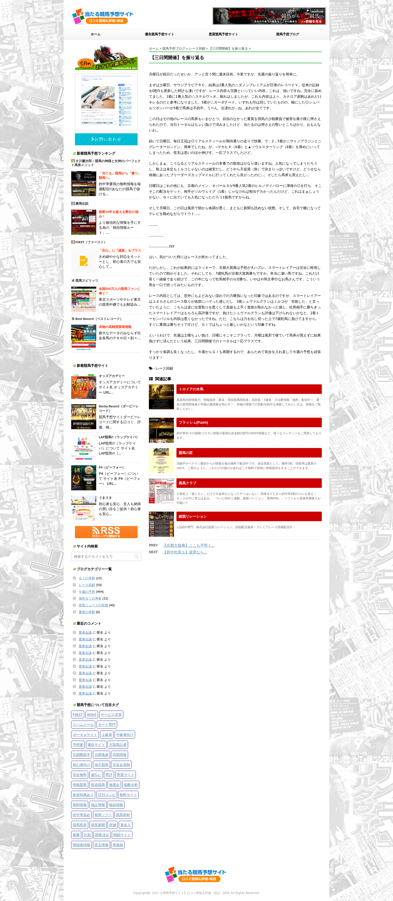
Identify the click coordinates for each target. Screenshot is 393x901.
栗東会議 (85, 632)
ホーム (96, 34)
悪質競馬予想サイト (223, 34)
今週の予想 (87, 592)
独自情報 (116, 804)
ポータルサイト (85, 734)
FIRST (78, 714)
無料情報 (80, 804)
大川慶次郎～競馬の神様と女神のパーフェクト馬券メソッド (106, 163)
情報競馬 (80, 784)
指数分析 (131, 784)
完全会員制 (121, 764)
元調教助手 (81, 754)
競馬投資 (80, 824)
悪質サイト (125, 774)
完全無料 (80, 774)
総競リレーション (193, 516)
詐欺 (87, 834)
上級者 (107, 734)
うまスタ (105, 498)
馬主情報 (101, 844)
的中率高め (81, 814)
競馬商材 (123, 814)
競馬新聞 (98, 824)
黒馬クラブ (187, 483)
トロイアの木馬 (191, 389)
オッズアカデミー (112, 376)
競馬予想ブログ (287, 34)
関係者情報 (81, 844)
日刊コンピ (107, 794)
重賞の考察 (87, 612)
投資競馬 (98, 784)
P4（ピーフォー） (112, 467)
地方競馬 (101, 764)
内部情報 (120, 754)
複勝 (76, 834)
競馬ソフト (103, 814)
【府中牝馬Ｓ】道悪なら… (185, 552)
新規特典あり (83, 794)
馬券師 (118, 844)
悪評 (109, 774)
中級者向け (125, 734)
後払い (96, 774)
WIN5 (91, 714)
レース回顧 (87, 585)
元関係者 (101, 754)
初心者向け (81, 764)
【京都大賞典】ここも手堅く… (189, 545)
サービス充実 (111, 714)
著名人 (125, 824)
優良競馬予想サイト (159, 34)
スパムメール (83, 724)
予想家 (78, 744)
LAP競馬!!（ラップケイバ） (119, 437)
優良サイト (96, 744)
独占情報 (98, 804)
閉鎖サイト (122, 834)
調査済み (102, 834)
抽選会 (114, 784)
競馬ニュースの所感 (93, 605)
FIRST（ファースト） (91, 242)
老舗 (112, 824)
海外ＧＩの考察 (90, 598)
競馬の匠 (186, 452)
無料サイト (128, 794)
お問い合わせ (106, 139)
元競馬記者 (118, 744)
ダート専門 (107, 724)
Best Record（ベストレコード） (99, 319)
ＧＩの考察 (87, 578)
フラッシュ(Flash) (193, 422)
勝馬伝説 (81, 203)
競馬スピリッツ (86, 280)
